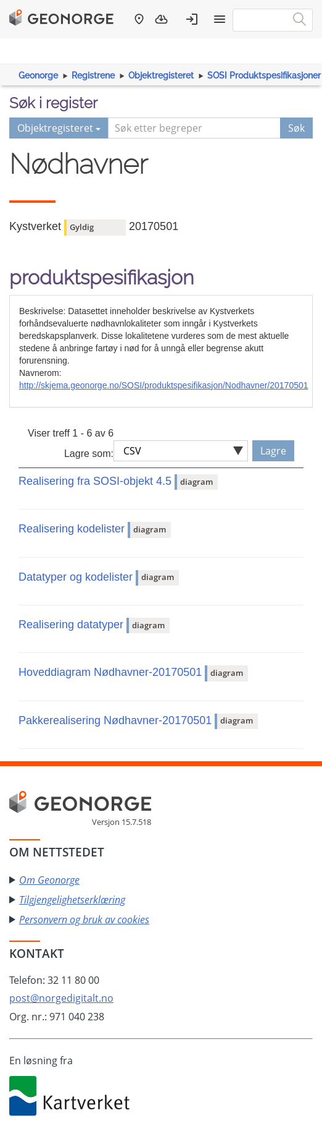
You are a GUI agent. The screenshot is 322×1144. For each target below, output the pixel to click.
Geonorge (38, 75)
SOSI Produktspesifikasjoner (264, 75)
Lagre (273, 451)
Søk (296, 128)
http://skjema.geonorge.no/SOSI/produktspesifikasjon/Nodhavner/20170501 (163, 385)
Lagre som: (89, 453)
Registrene (93, 75)
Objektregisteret (161, 75)
